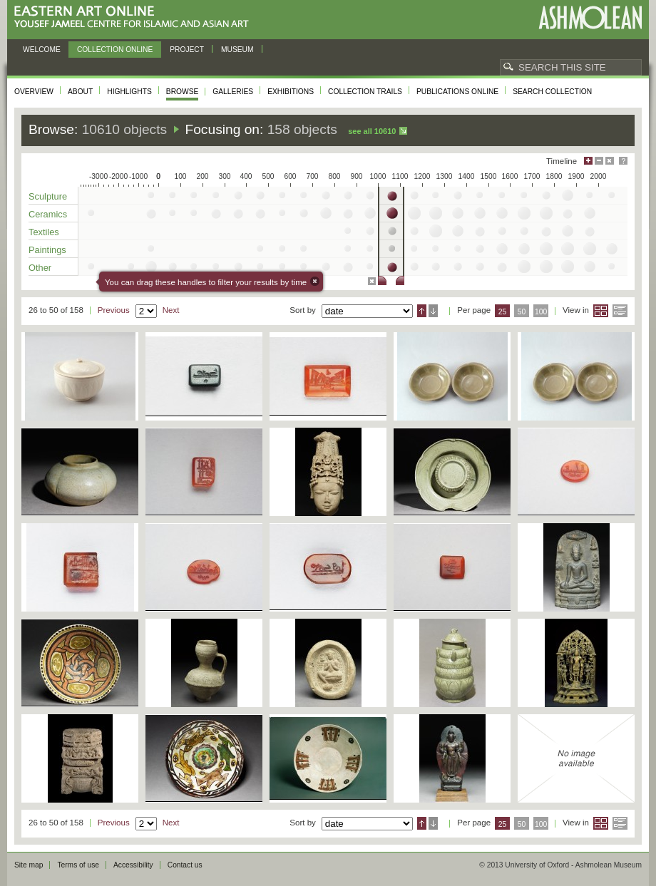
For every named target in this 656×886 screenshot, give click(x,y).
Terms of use (78, 865)
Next (171, 310)
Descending (433, 310)
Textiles (44, 232)
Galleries (232, 92)
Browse (182, 92)
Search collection (552, 92)
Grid (600, 310)
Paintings (47, 249)
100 (541, 312)
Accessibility (133, 865)
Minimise (599, 161)
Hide (609, 161)
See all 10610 (372, 131)
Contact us (185, 865)
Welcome (42, 49)
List (620, 310)
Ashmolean (590, 17)
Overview (33, 92)
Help (623, 161)
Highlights (129, 92)
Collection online (115, 49)
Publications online (457, 92)
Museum (237, 49)
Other (40, 267)
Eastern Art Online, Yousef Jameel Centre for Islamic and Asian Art (135, 17)
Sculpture (48, 196)
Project (187, 49)
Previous (114, 310)
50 (522, 312)
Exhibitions (290, 92)
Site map (28, 865)
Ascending (421, 310)
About (80, 92)
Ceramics (48, 214)
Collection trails (365, 92)
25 (502, 312)
